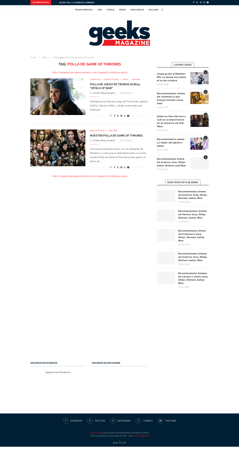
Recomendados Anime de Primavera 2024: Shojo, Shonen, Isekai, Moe (192, 237)
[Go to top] (119, 445)
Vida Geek (153, 9)
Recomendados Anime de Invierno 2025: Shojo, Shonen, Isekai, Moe (192, 196)
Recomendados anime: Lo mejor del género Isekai (171, 143)
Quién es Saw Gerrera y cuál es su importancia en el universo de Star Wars (171, 121)
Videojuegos (137, 9)
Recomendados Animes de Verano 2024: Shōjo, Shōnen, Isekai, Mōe (193, 216)
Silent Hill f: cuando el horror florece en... (83, 3)
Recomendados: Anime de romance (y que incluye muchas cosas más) (171, 98)
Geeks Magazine (141, 438)
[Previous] (53, 2)
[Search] (162, 9)
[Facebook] (193, 2)
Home (33, 57)
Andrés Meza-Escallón (104, 93)
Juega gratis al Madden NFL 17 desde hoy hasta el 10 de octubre (171, 77)
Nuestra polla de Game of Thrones (116, 135)
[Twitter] (197, 2)
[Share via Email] (128, 115)
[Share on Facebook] (114, 115)
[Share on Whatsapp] (125, 115)
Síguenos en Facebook (57, 374)
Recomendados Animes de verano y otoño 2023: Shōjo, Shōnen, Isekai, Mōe (193, 280)
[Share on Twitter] (118, 115)
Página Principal (84, 9)
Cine (99, 9)
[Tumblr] (204, 2)
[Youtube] (208, 2)
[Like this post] (111, 115)
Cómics (110, 9)
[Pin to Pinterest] (121, 115)
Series (122, 9)
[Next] (56, 2)
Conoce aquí (95, 435)
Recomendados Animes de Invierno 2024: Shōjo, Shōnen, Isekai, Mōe (193, 259)
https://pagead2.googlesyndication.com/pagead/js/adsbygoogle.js (89, 72)
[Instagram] (201, 2)
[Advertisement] (119, 325)
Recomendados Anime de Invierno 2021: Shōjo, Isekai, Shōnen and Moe (171, 163)
